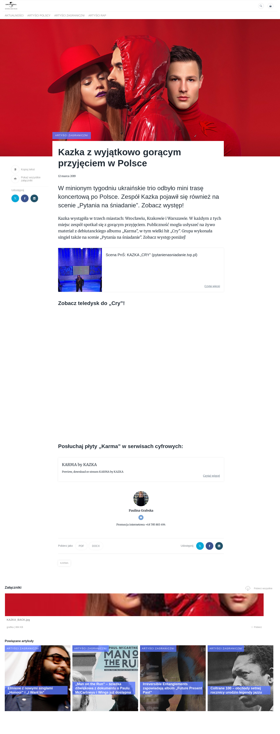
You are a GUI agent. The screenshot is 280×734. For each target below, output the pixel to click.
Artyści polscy (38, 15)
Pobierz (62, 627)
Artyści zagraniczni (69, 15)
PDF (81, 545)
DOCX (96, 545)
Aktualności (14, 15)
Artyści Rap (97, 15)
